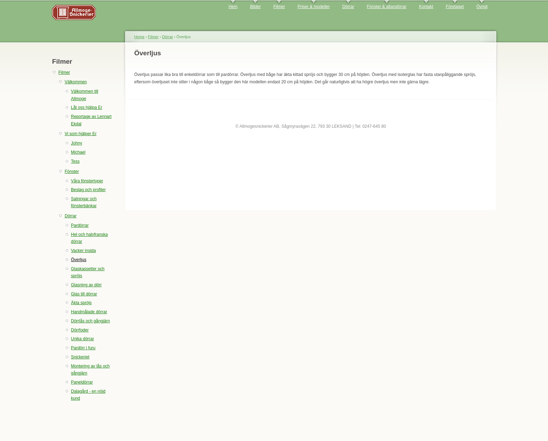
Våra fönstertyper (87, 180)
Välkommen (76, 81)
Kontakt (426, 6)
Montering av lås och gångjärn (90, 370)
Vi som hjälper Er (80, 133)
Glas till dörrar (84, 294)
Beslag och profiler (88, 189)
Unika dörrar (82, 338)
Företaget (455, 6)
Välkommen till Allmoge (84, 95)
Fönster (72, 171)
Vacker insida (83, 250)
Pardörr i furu (83, 347)
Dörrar (348, 6)
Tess (75, 161)
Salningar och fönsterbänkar (83, 202)
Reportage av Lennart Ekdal (91, 120)
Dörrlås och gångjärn (90, 320)
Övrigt (482, 6)
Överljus (78, 259)
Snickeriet (80, 357)
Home (139, 37)
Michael (78, 152)
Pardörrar (80, 225)
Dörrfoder (80, 330)
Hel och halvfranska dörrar (89, 238)
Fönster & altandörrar (386, 6)
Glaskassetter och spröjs (87, 272)
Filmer (279, 6)
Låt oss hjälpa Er (86, 107)
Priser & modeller (313, 6)
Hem (233, 6)
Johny (76, 143)
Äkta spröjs (81, 302)
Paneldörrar (82, 382)
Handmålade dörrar (89, 311)
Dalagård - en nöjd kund (88, 395)
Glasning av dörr (86, 284)
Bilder (255, 6)
